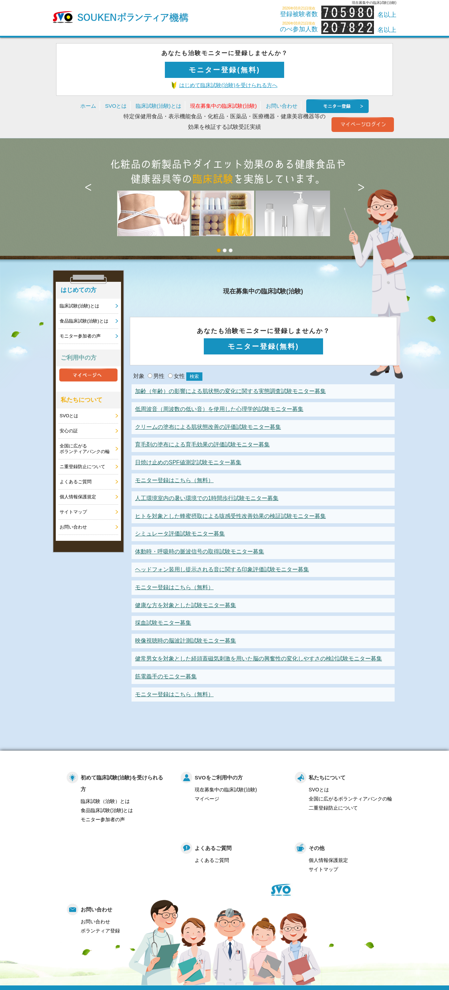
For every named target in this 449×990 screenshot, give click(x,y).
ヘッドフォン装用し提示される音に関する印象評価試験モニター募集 (222, 569)
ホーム (88, 106)
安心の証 (69, 430)
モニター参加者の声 (80, 336)
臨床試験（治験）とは (105, 801)
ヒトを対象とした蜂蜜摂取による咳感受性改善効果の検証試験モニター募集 (230, 516)
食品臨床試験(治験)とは (84, 321)
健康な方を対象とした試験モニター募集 (185, 605)
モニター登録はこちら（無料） (174, 480)
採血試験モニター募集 (163, 623)
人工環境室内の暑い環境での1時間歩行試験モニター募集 (207, 498)
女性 (176, 376)
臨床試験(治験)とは (158, 106)
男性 (156, 376)
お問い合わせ (281, 106)
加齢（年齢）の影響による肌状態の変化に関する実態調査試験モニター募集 (230, 391)
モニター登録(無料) (224, 70)
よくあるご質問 (76, 481)
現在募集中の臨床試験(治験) (223, 106)
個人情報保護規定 (78, 496)
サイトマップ (73, 511)
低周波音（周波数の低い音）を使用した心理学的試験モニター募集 (219, 409)
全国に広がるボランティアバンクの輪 (85, 448)
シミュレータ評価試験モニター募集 (180, 534)
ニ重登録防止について (82, 466)
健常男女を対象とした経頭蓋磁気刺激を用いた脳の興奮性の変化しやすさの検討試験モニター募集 (258, 659)
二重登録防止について (333, 808)
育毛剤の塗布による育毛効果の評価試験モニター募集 (202, 444)
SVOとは (116, 106)
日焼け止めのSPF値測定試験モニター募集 (188, 462)
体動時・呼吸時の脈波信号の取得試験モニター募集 (199, 551)
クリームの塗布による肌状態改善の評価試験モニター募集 (208, 427)
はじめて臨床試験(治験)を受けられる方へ (228, 85)
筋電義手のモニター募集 (166, 676)
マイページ (207, 799)
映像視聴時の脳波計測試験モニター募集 (185, 641)
